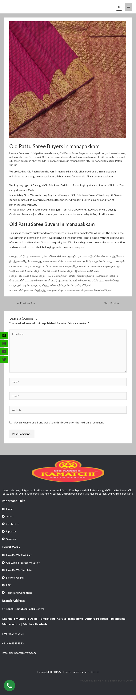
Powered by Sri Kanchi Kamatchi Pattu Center (107, 680)
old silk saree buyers (108, 157)
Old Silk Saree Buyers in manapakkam (63, 160)
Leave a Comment (19, 153)
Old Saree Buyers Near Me (57, 157)
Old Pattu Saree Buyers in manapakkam (82, 153)
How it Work (11, 547)
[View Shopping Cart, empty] (118, 7)
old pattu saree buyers (45, 153)
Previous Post (27, 303)
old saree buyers (116, 153)
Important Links (13, 501)
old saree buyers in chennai (25, 157)
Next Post (111, 303)
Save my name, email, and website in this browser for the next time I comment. (59, 422)
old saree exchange (84, 157)
